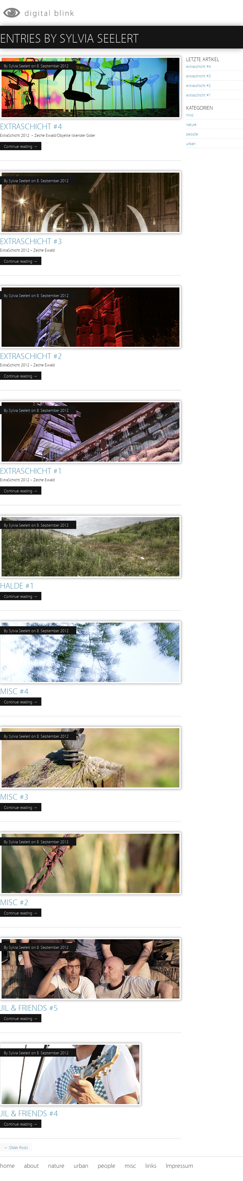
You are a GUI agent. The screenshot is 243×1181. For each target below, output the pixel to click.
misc (190, 114)
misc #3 (14, 796)
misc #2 (14, 901)
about (31, 1165)
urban (190, 143)
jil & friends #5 (29, 1007)
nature (191, 124)
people (192, 133)
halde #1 (17, 585)
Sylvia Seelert (19, 65)
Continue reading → (20, 146)
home (7, 1165)
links (150, 1165)
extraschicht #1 (31, 470)
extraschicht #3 (31, 240)
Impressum (179, 1165)
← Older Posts (16, 1147)
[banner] (121, 13)
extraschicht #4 (31, 126)
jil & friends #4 (29, 1113)
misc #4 (14, 690)
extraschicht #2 (31, 355)
